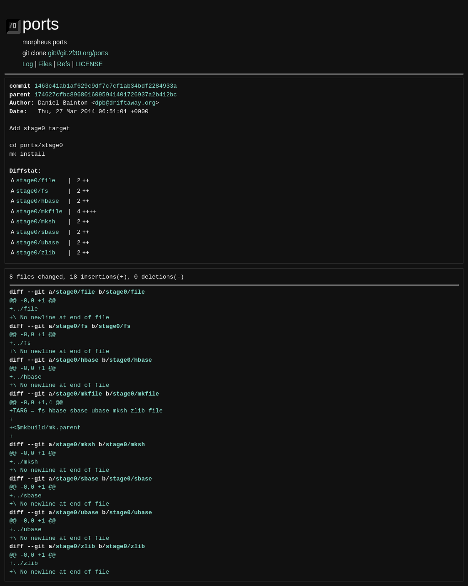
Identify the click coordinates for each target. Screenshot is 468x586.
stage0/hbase (37, 201)
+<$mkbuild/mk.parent (45, 428)
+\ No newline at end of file (59, 318)
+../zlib (24, 564)
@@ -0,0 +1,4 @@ (36, 403)
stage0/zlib (35, 253)
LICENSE (89, 64)
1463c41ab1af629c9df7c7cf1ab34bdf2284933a (105, 86)
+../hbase (26, 377)
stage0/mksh (35, 222)
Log (27, 64)
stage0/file (35, 181)
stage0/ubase (37, 243)
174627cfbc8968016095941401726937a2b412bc (105, 95)
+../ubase (26, 530)
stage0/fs (32, 191)
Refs (63, 64)
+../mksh (24, 462)
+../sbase (26, 496)
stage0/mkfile (39, 212)
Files (45, 64)
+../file (24, 309)
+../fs (20, 343)
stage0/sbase (37, 232)
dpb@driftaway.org (125, 103)
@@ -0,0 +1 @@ (33, 301)
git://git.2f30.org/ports (78, 53)
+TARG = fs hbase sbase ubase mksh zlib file (86, 411)
